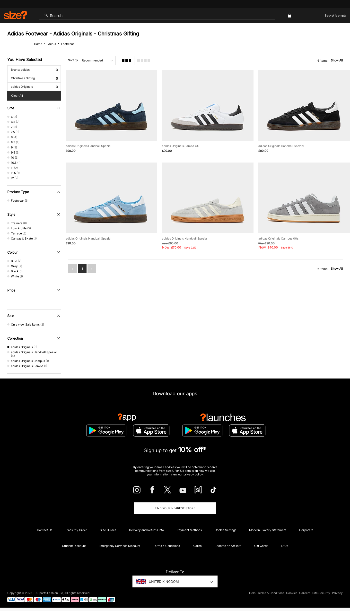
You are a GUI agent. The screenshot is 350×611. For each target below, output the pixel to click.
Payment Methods (189, 530)
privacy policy (193, 474)
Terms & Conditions (166, 546)
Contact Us (44, 530)
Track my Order (76, 530)
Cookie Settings (225, 530)
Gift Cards (261, 546)
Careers (304, 593)
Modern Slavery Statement (267, 530)
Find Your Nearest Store (175, 508)
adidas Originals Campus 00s (278, 238)
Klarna (197, 546)
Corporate (306, 530)
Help (252, 593)
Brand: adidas (34, 69)
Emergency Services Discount (119, 546)
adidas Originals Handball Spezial (88, 146)
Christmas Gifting (34, 78)
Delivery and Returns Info (146, 530)
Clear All (17, 95)
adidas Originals (34, 86)
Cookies (291, 593)
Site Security (321, 593)
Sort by (73, 60)
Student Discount (74, 546)
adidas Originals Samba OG (180, 146)
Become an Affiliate (228, 546)
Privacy (337, 593)
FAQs (284, 546)
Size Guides (108, 530)
